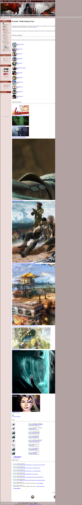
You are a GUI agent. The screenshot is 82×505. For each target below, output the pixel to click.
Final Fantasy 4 (5, 25)
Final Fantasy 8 (5, 33)
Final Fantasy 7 (19, 63)
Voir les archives (16, 457)
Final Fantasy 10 (20, 82)
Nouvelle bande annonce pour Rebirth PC (37, 424)
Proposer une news (17, 456)
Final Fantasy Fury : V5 (33, 504)
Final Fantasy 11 (5, 37)
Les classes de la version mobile (35, 432)
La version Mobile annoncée (35, 436)
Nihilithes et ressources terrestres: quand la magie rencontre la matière (32, 480)
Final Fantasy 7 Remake (21, 67)
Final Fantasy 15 (5, 45)
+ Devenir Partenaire (6, 76)
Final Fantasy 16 (20, 96)
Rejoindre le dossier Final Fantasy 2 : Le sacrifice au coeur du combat (32, 464)
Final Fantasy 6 (19, 58)
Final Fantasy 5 (19, 53)
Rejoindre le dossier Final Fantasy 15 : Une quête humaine (30, 470)
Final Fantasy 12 (20, 86)
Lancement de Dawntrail (34, 449)
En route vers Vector (40, 486)
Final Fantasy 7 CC (5, 30)
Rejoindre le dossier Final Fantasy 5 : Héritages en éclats (29, 467)
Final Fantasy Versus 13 (6, 42)
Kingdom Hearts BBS (6, 60)
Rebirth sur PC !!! (33, 428)
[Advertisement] (5, 105)
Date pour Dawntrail (34, 453)
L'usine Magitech (40, 483)
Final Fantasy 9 (19, 77)
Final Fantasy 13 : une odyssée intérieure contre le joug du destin (31, 477)
